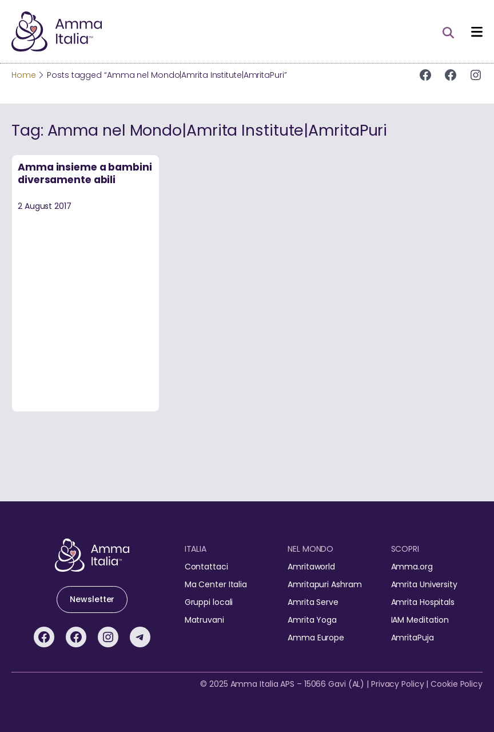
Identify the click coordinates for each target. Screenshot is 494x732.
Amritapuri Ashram (324, 584)
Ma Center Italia (216, 584)
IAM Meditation (420, 620)
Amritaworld (311, 566)
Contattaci (206, 566)
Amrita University (424, 584)
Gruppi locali (209, 602)
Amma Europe (316, 637)
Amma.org (412, 566)
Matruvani (204, 620)
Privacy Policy (397, 684)
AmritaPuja (412, 637)
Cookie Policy (457, 684)
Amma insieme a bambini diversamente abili (85, 174)
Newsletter (92, 599)
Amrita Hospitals (423, 602)
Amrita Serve (313, 602)
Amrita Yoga (312, 620)
